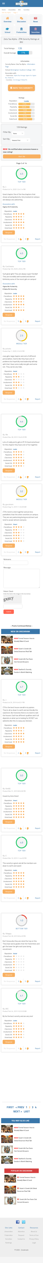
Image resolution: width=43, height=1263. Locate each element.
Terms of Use (34, 1235)
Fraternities (9, 1235)
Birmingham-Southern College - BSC (23, 70)
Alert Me (21, 156)
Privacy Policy (34, 1239)
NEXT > (17, 1111)
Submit (8, 612)
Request (21, 1235)
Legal (34, 1242)
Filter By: (7, 132)
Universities (8, 1231)
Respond (8, 232)
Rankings (8, 1242)
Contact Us (21, 1239)
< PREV (19, 1107)
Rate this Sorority (21, 87)
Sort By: (6, 138)
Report (37, 239)
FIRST (10, 1107)
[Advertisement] (21, 1077)
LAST (27, 1111)
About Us (34, 1231)
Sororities (8, 1239)
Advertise (21, 1231)
